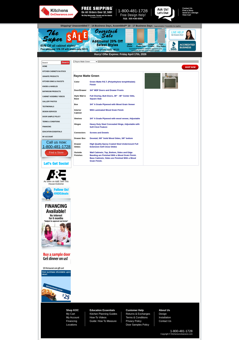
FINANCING (47, 127)
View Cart (186, 15)
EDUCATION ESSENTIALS (52, 132)
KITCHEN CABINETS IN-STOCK (54, 71)
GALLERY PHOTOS (50, 101)
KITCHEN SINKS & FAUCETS (53, 81)
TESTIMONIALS (48, 106)
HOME (45, 66)
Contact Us (187, 8)
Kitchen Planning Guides (103, 314)
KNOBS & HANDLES (50, 86)
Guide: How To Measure (103, 321)
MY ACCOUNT (48, 137)
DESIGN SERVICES (50, 111)
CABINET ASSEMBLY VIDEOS (54, 96)
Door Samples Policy (137, 324)
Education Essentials (102, 310)
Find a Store (187, 10)
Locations (71, 324)
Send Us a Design (190, 13)
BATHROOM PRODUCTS (52, 91)
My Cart (70, 314)
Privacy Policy (134, 321)
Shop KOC (72, 310)
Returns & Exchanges (138, 314)
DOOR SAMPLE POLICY (51, 116)
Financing (71, 321)
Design (163, 314)
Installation (165, 317)
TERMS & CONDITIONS (51, 121)
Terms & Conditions (137, 317)
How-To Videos (98, 317)
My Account (72, 317)
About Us (164, 310)
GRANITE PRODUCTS (51, 76)
